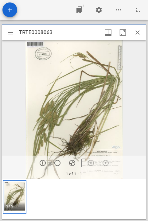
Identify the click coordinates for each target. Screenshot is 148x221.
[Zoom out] (57, 163)
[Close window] (137, 32)
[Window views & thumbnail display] (108, 32)
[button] (14, 197)
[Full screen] (138, 9)
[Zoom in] (42, 163)
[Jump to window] (79, 9)
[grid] (74, 199)
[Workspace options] (118, 9)
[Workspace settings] (99, 9)
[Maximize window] (122, 32)
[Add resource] (9, 9)
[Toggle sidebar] (10, 32)
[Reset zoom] (72, 163)
